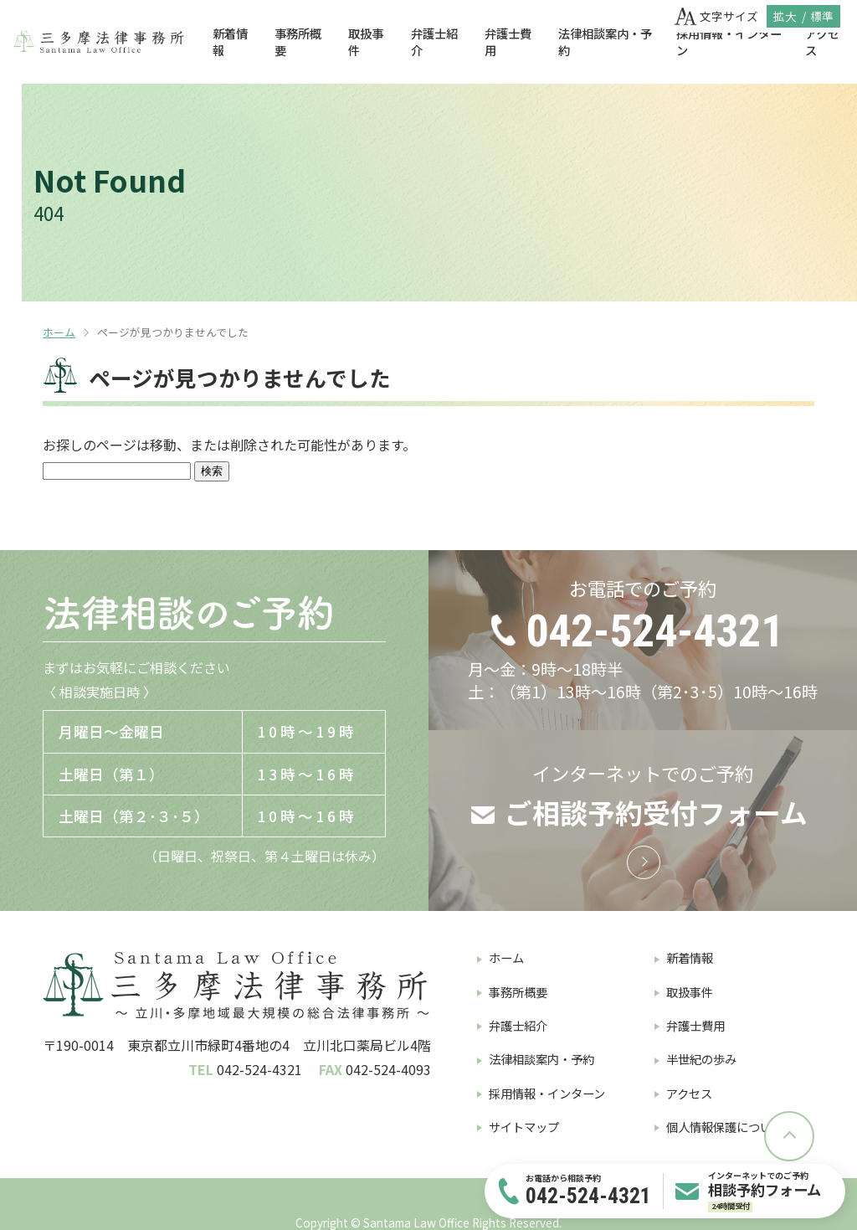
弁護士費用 (508, 41)
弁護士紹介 (434, 41)
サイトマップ (524, 1126)
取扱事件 (365, 41)
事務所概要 (298, 41)
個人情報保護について (724, 1126)
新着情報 (230, 41)
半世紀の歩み (701, 1059)
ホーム (59, 332)
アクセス (689, 1093)
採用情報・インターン (729, 41)
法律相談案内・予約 (605, 41)
